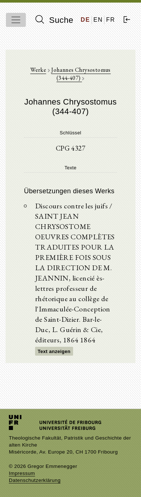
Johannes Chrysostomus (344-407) (80, 74)
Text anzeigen (54, 351)
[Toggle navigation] (16, 20)
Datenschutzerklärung (35, 480)
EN (98, 20)
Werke (38, 70)
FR (110, 20)
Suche (54, 20)
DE (85, 20)
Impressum (22, 473)
